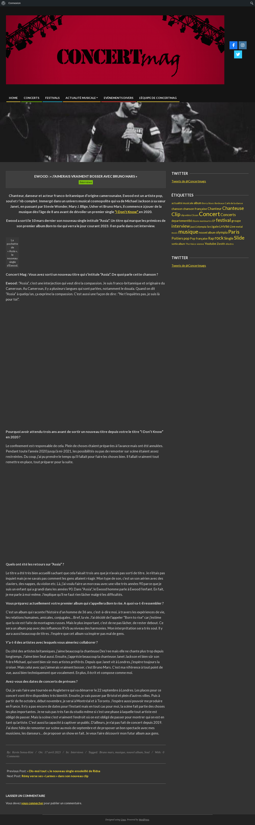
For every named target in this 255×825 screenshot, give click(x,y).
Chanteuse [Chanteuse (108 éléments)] (233, 208)
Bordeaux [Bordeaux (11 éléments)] (219, 203)
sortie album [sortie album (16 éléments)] (178, 243)
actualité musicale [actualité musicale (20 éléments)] (182, 203)
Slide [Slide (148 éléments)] (239, 238)
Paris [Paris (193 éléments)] (233, 232)
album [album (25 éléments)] (197, 203)
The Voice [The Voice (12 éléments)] (191, 244)
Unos (123, 819)
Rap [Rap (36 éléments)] (211, 238)
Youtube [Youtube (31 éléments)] (210, 243)
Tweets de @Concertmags (189, 181)
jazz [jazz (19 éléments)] (192, 226)
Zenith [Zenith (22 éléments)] (221, 243)
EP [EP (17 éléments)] (213, 220)
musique (120, 752)
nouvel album (135, 752)
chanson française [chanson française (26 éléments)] (195, 208)
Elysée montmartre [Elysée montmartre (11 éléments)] (202, 221)
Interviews (85, 182)
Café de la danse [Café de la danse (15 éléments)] (234, 203)
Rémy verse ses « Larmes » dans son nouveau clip (55, 776)
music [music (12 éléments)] (175, 232)
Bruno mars (106, 752)
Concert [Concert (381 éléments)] (209, 213)
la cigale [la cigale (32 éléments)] (213, 226)
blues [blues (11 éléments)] (211, 203)
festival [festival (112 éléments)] (223, 220)
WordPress (144, 819)
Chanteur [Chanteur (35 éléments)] (215, 209)
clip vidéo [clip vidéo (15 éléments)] (186, 215)
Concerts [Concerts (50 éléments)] (228, 214)
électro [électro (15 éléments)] (229, 243)
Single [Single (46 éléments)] (228, 238)
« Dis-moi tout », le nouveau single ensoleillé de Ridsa (63, 771)
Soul (147, 752)
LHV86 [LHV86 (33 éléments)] (224, 226)
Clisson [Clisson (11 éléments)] (194, 215)
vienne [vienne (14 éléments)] (200, 243)
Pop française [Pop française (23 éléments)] (199, 238)
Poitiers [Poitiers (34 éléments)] (177, 238)
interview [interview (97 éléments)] (181, 226)
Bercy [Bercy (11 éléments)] (205, 203)
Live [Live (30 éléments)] (232, 226)
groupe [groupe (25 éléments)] (236, 220)
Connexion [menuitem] (14, 3)
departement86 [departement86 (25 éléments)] (182, 220)
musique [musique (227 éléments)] (188, 231)
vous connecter (32, 803)
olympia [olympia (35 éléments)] (222, 232)
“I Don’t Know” (127, 212)
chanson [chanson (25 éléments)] (177, 208)
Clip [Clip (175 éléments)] (176, 214)
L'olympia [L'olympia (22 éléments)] (200, 226)
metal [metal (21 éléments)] (239, 226)
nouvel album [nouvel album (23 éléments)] (207, 232)
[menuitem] (3, 3)
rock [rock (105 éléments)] (219, 238)
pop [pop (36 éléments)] (186, 238)
